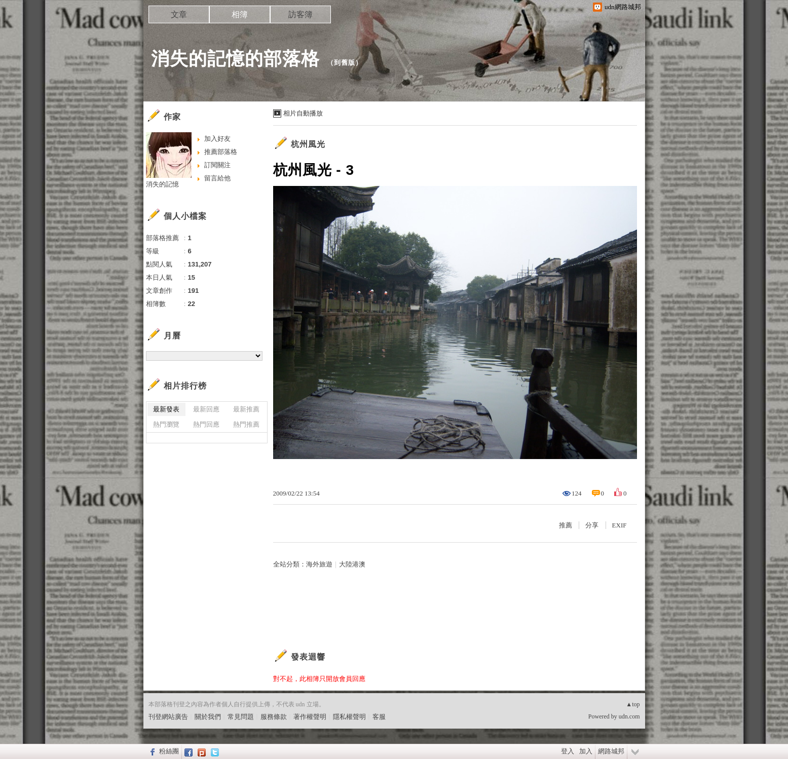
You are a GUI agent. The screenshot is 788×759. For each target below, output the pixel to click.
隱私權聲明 (349, 716)
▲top (633, 704)
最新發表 (166, 409)
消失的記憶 (162, 184)
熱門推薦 (246, 424)
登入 (567, 751)
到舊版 (344, 62)
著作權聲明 (309, 716)
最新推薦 (246, 409)
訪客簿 (300, 14)
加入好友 (217, 138)
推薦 (565, 525)
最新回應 (206, 409)
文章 (179, 14)
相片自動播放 (303, 113)
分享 (591, 525)
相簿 (240, 14)
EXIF (619, 525)
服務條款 (273, 716)
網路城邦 (611, 751)
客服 (379, 716)
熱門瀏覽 (166, 424)
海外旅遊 (319, 564)
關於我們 (208, 716)
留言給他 (217, 178)
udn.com (629, 716)
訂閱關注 (217, 165)
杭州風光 (308, 144)
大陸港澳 (352, 564)
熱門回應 (206, 424)
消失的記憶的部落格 (235, 58)
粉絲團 (169, 751)
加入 (585, 751)
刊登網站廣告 (168, 716)
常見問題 (241, 716)
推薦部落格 (220, 152)
